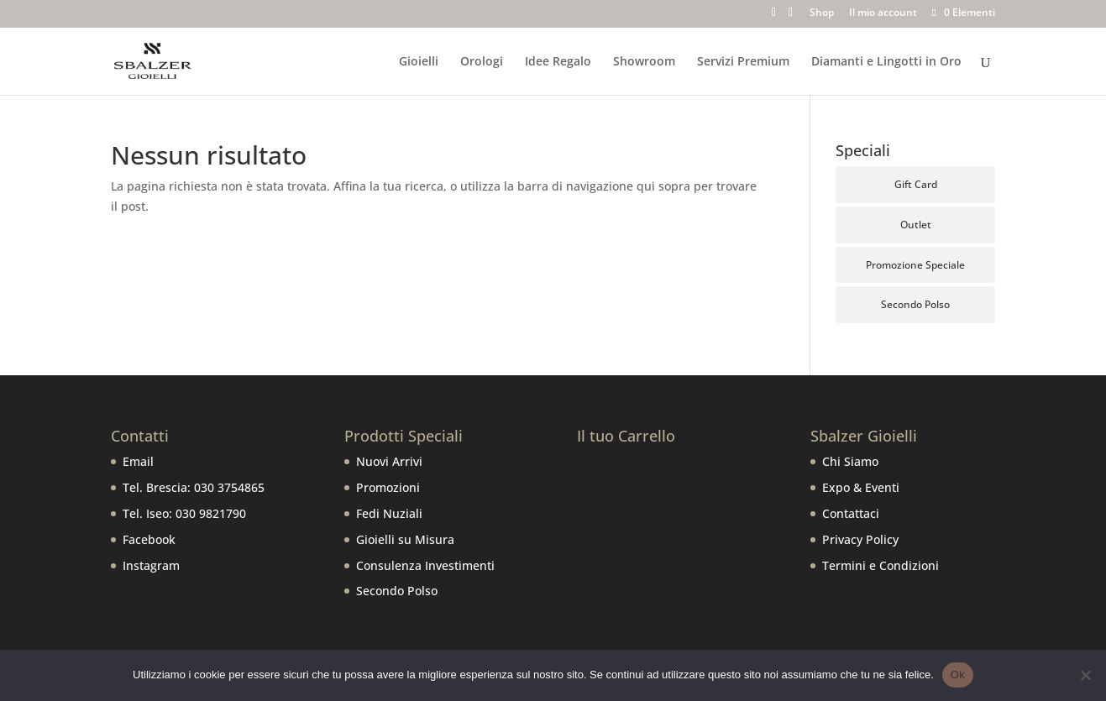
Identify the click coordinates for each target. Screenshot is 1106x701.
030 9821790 (211, 513)
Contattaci (850, 513)
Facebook (149, 539)
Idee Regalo (558, 62)
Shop (822, 13)
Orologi (481, 62)
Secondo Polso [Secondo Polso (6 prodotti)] (915, 304)
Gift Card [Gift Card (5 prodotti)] (915, 184)
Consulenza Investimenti (425, 565)
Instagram (151, 565)
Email (138, 461)
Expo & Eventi (860, 487)
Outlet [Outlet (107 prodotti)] (915, 224)
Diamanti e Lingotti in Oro (886, 62)
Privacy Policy (860, 539)
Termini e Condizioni (880, 565)
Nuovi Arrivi (389, 461)
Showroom (644, 62)
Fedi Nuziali (389, 513)
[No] (1085, 675)
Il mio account (883, 13)
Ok (958, 674)
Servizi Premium (743, 62)
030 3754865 (229, 487)
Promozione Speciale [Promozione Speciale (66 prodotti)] (915, 265)
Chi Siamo (850, 461)
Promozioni (388, 487)
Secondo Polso (397, 591)
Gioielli (418, 62)
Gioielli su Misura (405, 539)
